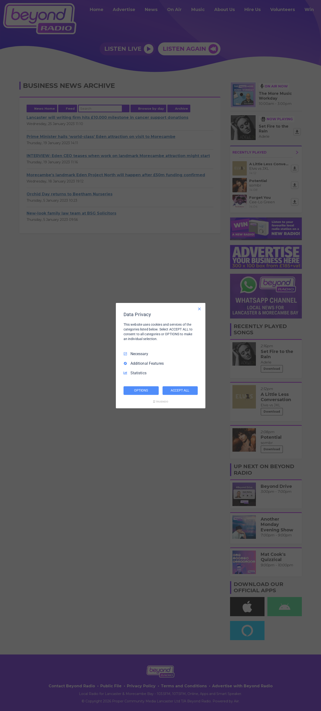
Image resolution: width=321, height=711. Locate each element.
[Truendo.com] (160, 402)
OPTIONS (141, 390)
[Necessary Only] (199, 309)
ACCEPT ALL (180, 390)
